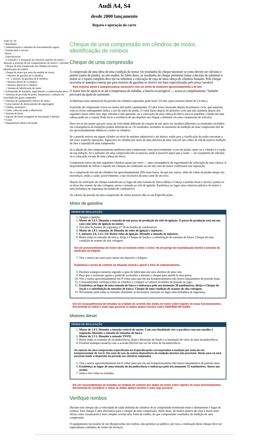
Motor (8, 53)
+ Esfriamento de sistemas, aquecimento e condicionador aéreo (36, 91)
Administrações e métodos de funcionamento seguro (32, 47)
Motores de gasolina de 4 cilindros (25, 75)
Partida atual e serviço (17, 50)
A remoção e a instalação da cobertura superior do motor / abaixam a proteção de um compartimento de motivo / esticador (36, 61)
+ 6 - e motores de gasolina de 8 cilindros (27, 78)
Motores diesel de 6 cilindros (22, 84)
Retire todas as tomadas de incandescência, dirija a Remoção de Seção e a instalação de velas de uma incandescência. (148, 339)
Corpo (9, 119)
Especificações (13, 56)
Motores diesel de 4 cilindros (22, 81)
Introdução (11, 43)
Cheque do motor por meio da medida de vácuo (30, 72)
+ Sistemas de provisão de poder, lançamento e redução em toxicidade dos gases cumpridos (34, 96)
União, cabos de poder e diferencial (24, 110)
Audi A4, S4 (10, 40)
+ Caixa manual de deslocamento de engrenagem (29, 103)
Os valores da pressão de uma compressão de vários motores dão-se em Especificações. (121, 195)
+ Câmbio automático (15, 107)
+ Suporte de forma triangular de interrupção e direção (31, 116)
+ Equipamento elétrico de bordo (20, 122)
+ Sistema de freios (13, 113)
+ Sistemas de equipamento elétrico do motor (27, 100)
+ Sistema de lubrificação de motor (23, 88)
